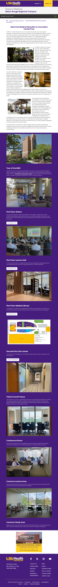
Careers (32, 571)
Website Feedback (35, 584)
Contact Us (33, 564)
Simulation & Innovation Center (23, 174)
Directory (32, 568)
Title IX (20, 584)
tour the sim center (12, 359)
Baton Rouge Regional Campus (20, 11)
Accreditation (45, 582)
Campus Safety (46, 573)
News (43, 564)
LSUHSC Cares (46, 576)
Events (44, 566)
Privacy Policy (35, 582)
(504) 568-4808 (11, 568)
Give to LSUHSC (46, 571)
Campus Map (34, 566)
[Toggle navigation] (55, 16)
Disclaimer (28, 582)
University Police (46, 568)
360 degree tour (11, 223)
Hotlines (26, 584)
